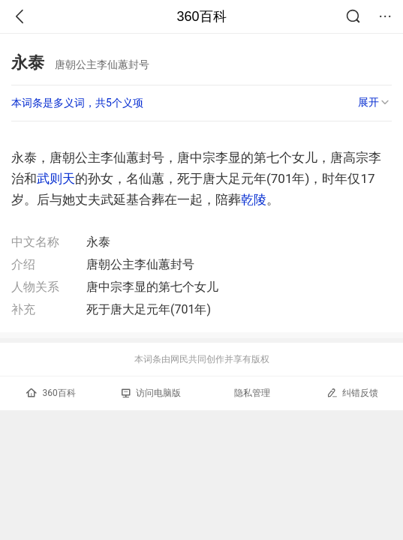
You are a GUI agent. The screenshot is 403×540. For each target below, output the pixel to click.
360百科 (201, 16)
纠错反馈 (352, 392)
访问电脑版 (151, 393)
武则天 (56, 178)
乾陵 (253, 199)
